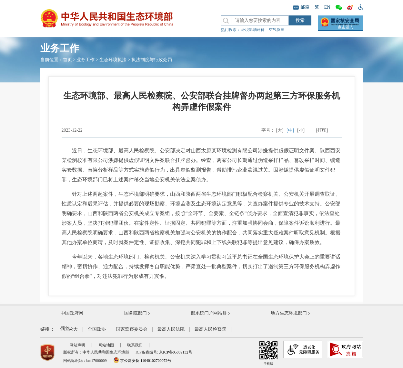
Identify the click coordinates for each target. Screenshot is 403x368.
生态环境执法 (112, 59)
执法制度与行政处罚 (151, 59)
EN (327, 7)
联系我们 (135, 345)
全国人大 (69, 329)
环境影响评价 (253, 29)
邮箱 (301, 7)
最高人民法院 (171, 329)
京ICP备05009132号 (175, 352)
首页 (67, 59)
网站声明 (77, 345)
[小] (301, 130)
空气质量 (276, 29)
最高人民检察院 (210, 329)
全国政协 (97, 329)
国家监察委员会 (131, 329)
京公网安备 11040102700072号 (142, 360)
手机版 (268, 353)
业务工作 (85, 59)
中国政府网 (72, 313)
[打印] (322, 130)
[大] (279, 130)
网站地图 (106, 345)
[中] (290, 130)
